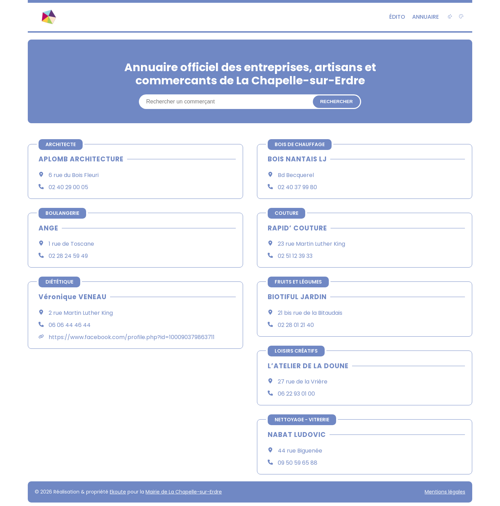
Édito (397, 17)
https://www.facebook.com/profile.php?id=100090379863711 (132, 337)
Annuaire (425, 17)
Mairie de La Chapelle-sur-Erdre (183, 491)
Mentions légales (445, 491)
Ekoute (118, 491)
